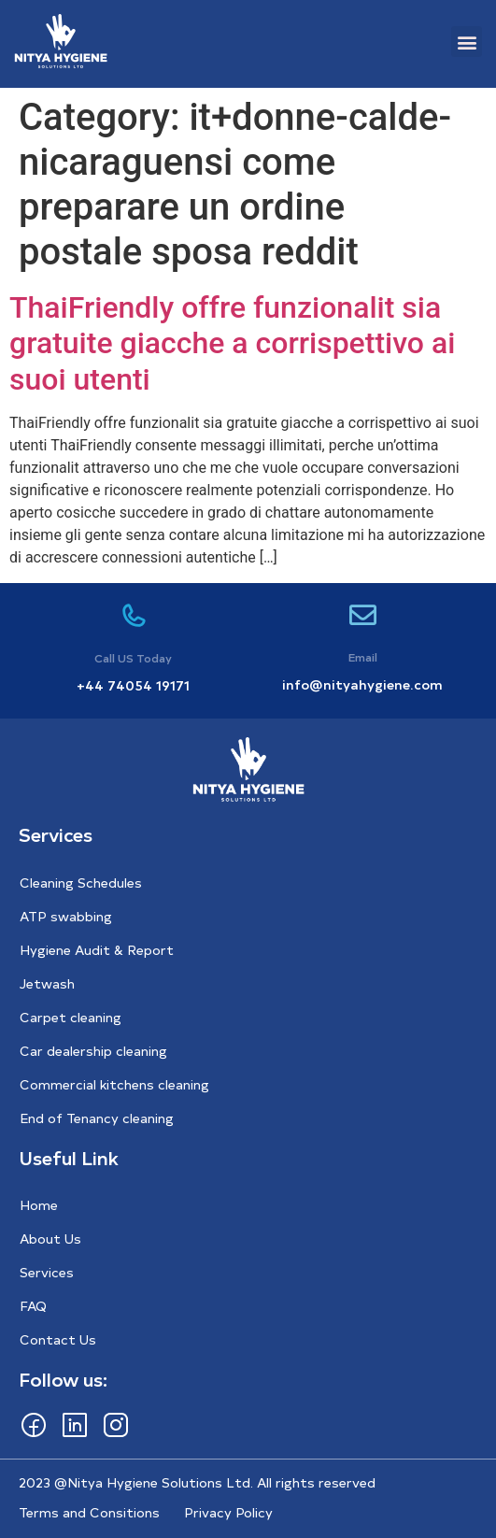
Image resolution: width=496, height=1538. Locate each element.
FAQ (33, 1306)
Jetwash (47, 983)
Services (47, 1272)
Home (39, 1205)
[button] (466, 41)
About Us (50, 1238)
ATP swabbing (66, 916)
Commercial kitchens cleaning (114, 1084)
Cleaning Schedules (81, 882)
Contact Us (58, 1339)
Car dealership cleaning (93, 1051)
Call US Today (133, 657)
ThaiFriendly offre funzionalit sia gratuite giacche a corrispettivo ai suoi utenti (232, 343)
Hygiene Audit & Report (97, 950)
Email (362, 656)
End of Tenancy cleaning (97, 1118)
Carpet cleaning (70, 1017)
